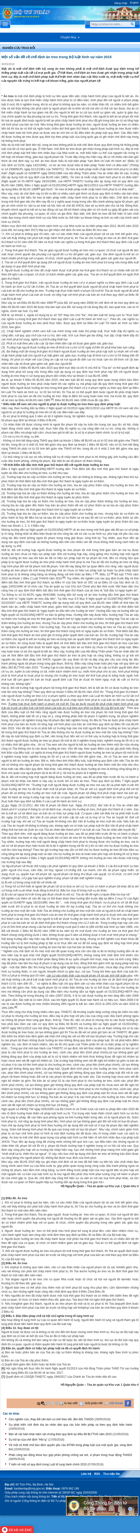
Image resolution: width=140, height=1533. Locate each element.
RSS (97, 1474)
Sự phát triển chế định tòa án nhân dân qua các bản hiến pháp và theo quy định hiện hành (70, 1424)
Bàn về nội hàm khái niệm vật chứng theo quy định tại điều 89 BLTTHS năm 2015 (60, 1434)
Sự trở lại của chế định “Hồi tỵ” (28, 1439)
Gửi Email (116, 1403)
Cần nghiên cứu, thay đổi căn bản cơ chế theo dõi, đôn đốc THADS (51, 1419)
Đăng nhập (121, 3)
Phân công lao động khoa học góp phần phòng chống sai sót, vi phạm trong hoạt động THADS (70, 1455)
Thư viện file (111, 1474)
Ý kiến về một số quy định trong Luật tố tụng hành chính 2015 (48, 1464)
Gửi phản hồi (94, 1403)
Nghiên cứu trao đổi (18, 48)
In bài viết (70, 1403)
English (134, 2)
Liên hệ (86, 1474)
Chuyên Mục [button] (70, 37)
